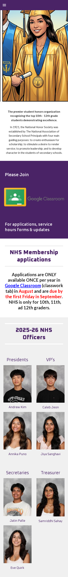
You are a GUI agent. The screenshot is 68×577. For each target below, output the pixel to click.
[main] (34, 132)
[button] (4, 5)
